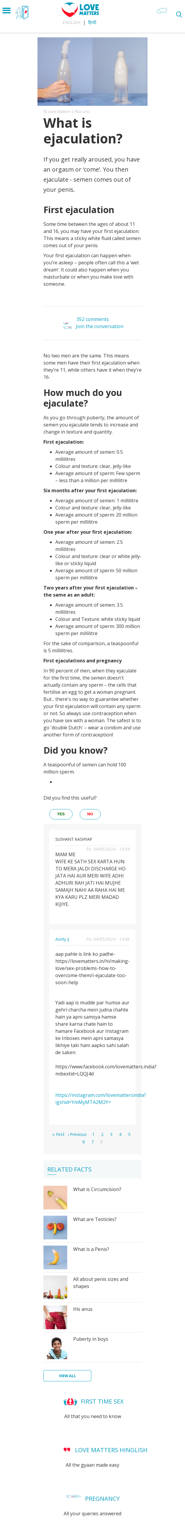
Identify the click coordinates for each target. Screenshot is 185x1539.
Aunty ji (62, 939)
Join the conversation (99, 326)
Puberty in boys (90, 1339)
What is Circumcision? (97, 1189)
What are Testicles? (95, 1219)
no (90, 814)
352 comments (92, 319)
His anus (83, 1309)
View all (67, 1375)
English (71, 22)
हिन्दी (92, 22)
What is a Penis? (91, 1249)
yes (61, 814)
